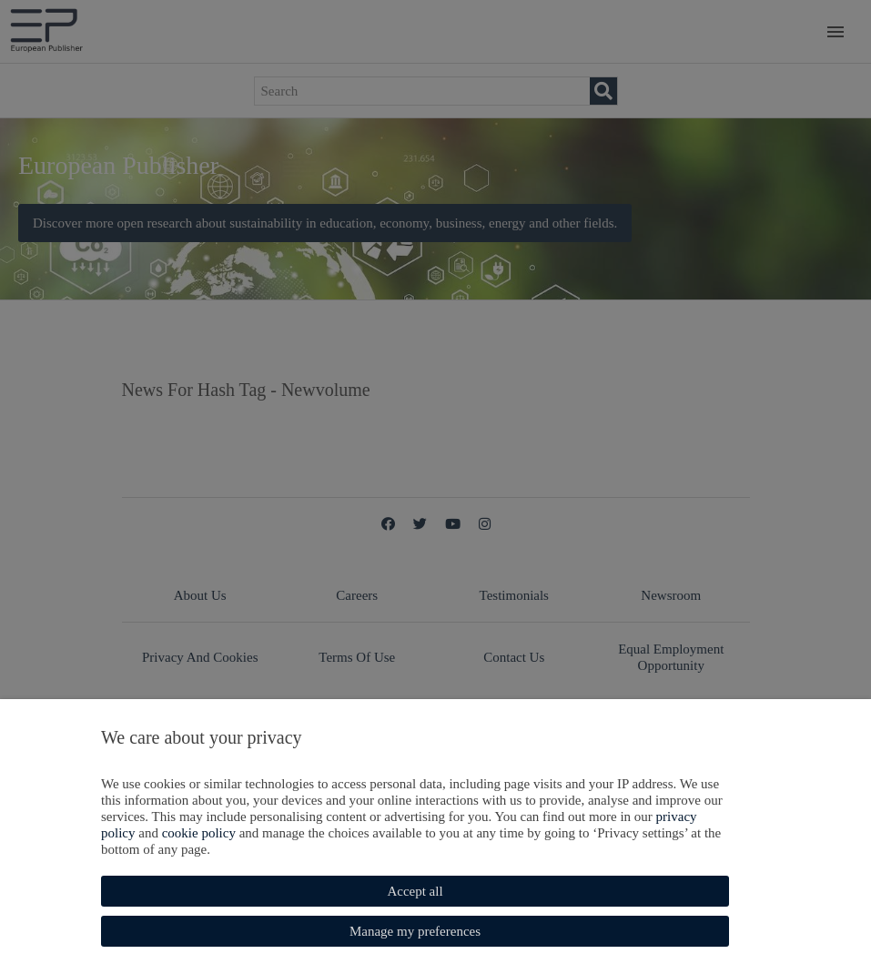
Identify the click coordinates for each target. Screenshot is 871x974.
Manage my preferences (415, 931)
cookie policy (199, 833)
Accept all (414, 891)
